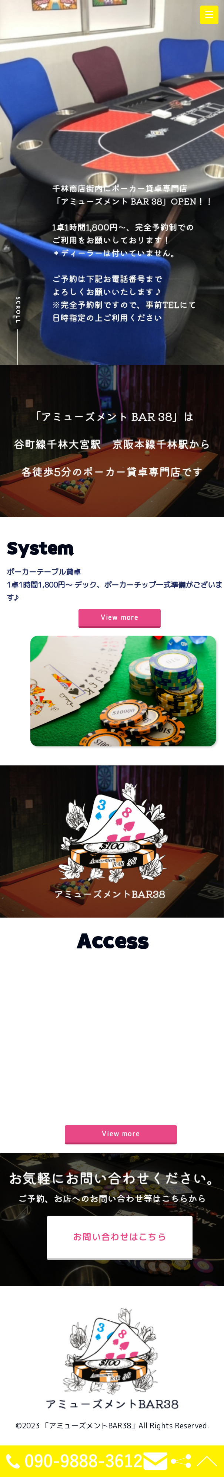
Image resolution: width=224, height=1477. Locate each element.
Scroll (17, 310)
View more (119, 617)
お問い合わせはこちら (120, 1237)
